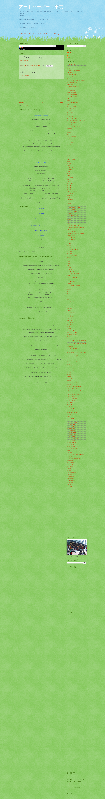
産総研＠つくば (70, 474)
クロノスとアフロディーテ (73, 438)
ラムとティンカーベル (72, 153)
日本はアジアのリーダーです (73, 458)
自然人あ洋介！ (70, 328)
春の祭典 (69, 360)
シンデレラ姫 (70, 410)
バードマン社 (54, 34)
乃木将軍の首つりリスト (72, 94)
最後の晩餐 (69, 308)
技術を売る (69, 324)
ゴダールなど (70, 300)
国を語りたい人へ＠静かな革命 (74, 386)
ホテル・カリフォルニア (72, 141)
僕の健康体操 (70, 364)
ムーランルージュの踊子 (72, 356)
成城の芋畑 (69, 195)
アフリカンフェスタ (71, 304)
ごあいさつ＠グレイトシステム (74, 390)
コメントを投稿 (25, 75)
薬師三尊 (69, 132)
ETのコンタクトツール (72, 412)
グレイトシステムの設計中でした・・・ (76, 80)
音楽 (68, 66)
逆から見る (69, 88)
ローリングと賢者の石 (72, 122)
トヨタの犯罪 (70, 193)
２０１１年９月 (70, 426)
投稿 (21, 60)
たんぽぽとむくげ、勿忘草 (73, 394)
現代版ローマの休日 (71, 434)
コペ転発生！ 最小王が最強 (73, 70)
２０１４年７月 (70, 408)
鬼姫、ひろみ (70, 183)
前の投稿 (61, 103)
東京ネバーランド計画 (72, 332)
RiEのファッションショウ (72, 287)
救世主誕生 (69, 279)
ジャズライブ (70, 464)
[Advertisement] (41, 90)
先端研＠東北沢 (70, 478)
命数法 (68, 171)
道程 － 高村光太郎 (72, 398)
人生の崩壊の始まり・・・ (73, 86)
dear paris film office (71, 404)
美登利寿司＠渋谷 (71, 480)
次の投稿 (21, 103)
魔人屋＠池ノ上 (70, 482)
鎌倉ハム (69, 68)
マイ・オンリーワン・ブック (73, 126)
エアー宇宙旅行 (70, 302)
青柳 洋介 (26, 60)
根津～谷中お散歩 (71, 237)
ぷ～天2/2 (69, 185)
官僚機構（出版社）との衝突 (73, 207)
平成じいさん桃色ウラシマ (73, 277)
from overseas (69, 253)
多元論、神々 (70, 175)
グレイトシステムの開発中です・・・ (75, 454)
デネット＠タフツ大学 (72, 422)
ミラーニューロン (71, 436)
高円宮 (68, 261)
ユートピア (69, 486)
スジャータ (69, 338)
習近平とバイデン (71, 64)
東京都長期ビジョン (71, 432)
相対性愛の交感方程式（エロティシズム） (76, 120)
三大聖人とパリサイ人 (72, 384)
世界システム (70, 456)
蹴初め (68, 265)
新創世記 (69, 484)
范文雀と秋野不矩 (71, 239)
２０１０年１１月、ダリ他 (73, 273)
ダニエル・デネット (71, 231)
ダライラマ (69, 293)
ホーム (41, 103)
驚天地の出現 (70, 460)
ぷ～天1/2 (69, 189)
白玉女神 (69, 165)
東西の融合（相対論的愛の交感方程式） (76, 227)
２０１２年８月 (70, 418)
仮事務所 (69, 372)
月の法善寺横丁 (70, 167)
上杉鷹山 (69, 110)
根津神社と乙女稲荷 (71, 396)
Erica (68, 179)
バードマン (26, 68)
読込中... (68, 775)
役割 (68, 104)
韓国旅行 (69, 100)
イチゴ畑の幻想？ (71, 90)
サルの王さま (70, 322)
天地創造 (69, 263)
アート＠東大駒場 (71, 424)
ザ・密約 (69, 470)
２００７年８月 (70, 368)
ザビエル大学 (70, 378)
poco (69, 57)
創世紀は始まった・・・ (72, 446)
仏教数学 (69, 336)
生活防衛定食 (70, 269)
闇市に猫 (69, 257)
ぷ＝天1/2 (69, 187)
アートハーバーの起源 (72, 255)
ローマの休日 (70, 116)
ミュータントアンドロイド (73, 225)
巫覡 (68, 205)
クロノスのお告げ (71, 440)
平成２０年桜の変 (71, 159)
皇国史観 (69, 181)
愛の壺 (68, 155)
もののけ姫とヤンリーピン (73, 298)
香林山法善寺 (70, 169)
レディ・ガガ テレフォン (73, 157)
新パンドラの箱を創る (72, 388)
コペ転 (68, 259)
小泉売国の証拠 (70, 108)
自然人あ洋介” (70, 310)
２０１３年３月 (70, 330)
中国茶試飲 (69, 283)
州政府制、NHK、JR (71, 442)
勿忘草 (68, 78)
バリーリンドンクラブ (72, 118)
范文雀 (68, 161)
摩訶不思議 (69, 128)
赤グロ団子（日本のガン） (73, 82)
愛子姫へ (69, 326)
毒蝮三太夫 (69, 139)
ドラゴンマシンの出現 (72, 96)
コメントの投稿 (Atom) (26, 105)
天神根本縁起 (70, 84)
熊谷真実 (69, 163)
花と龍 (68, 173)
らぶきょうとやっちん (72, 191)
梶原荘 (68, 241)
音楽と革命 (69, 318)
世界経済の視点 (70, 462)
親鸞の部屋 (69, 320)
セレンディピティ (71, 420)
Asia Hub (31, 34)
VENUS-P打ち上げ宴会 (72, 92)
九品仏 (68, 350)
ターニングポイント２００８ (73, 285)
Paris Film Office (70, 346)
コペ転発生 (69, 203)
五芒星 (68, 314)
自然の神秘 (69, 213)
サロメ (68, 217)
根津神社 (69, 243)
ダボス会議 (69, 452)
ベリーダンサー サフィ (72, 249)
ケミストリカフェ (71, 400)
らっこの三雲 (70, 177)
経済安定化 (69, 450)
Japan (39, 34)
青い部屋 (69, 245)
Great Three (69, 414)
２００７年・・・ (71, 392)
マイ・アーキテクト (71, 271)
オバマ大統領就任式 (71, 136)
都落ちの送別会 (70, 112)
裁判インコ (69, 72)
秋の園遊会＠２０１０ (72, 334)
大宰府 (68, 201)
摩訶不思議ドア (70, 366)
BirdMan (70, 52)
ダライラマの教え (71, 291)
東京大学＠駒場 (70, 476)
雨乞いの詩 (69, 251)
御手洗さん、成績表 (71, 106)
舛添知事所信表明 (71, 428)
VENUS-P (69, 289)
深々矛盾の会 (70, 316)
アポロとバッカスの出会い (73, 215)
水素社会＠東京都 (71, 430)
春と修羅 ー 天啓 (71, 74)
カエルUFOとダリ (71, 281)
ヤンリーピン (70, 124)
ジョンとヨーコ (70, 151)
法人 (68, 295)
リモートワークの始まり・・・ (74, 102)
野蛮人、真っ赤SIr (71, 209)
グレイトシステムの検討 (72, 362)
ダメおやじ (69, 134)
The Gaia (23, 34)
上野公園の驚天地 (71, 235)
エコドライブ (70, 149)
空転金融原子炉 (70, 143)
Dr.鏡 (68, 221)
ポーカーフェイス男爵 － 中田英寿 (75, 233)
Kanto (45, 34)
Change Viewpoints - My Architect (74, 382)
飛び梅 (68, 197)
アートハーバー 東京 (41, 6)
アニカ (68, 306)
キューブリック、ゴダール (73, 348)
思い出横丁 (69, 247)
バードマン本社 (70, 370)
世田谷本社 (69, 267)
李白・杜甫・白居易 (71, 312)
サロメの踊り (70, 466)
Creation (68, 416)
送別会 (68, 98)
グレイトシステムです (72, 444)
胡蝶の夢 (69, 145)
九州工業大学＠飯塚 (71, 472)
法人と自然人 (70, 147)
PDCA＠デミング (70, 406)
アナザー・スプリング (72, 211)
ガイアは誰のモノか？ (72, 448)
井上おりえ (69, 130)
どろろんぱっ (70, 76)
